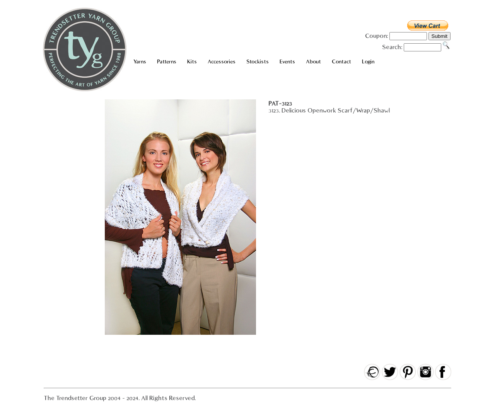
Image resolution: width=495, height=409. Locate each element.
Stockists (257, 61)
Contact (341, 61)
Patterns (166, 61)
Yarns (139, 61)
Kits (192, 61)
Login (368, 61)
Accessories (222, 61)
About (313, 61)
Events (287, 61)
